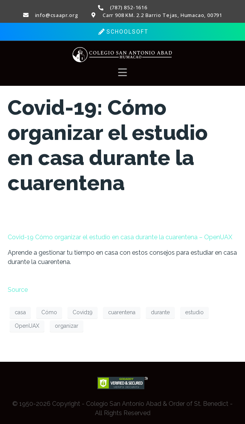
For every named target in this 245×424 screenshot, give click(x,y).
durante (160, 312)
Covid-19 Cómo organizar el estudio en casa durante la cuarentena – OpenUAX (120, 237)
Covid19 (83, 312)
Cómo (49, 312)
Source (18, 289)
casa (20, 312)
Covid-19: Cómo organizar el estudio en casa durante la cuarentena (108, 145)
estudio (194, 312)
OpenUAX (27, 326)
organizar (66, 326)
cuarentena (121, 312)
